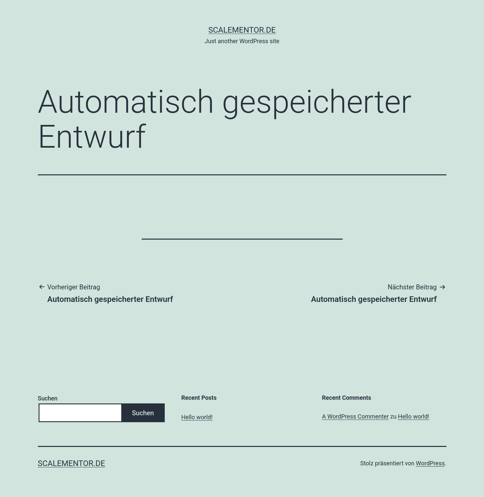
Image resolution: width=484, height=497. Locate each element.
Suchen (48, 398)
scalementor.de (241, 30)
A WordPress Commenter (355, 416)
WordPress (430, 463)
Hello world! (197, 417)
